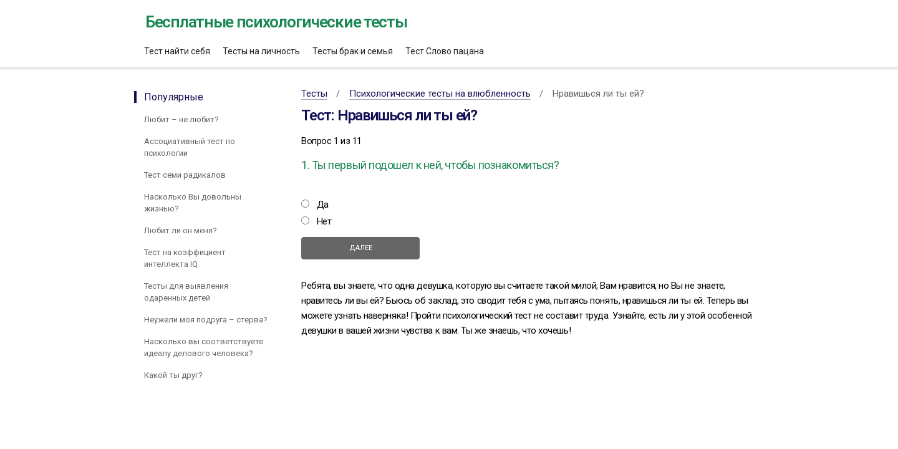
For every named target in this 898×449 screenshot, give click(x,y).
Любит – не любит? (181, 119)
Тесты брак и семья (352, 51)
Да (323, 204)
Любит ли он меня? (180, 230)
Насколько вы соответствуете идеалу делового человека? (203, 347)
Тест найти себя (177, 51)
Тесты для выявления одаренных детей (186, 291)
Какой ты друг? (173, 375)
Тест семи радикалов (185, 175)
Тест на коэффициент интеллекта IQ (185, 258)
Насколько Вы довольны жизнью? (192, 202)
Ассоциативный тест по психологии (189, 147)
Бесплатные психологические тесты (276, 21)
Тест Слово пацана (444, 51)
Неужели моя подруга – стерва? (206, 319)
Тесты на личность (261, 51)
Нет (324, 221)
